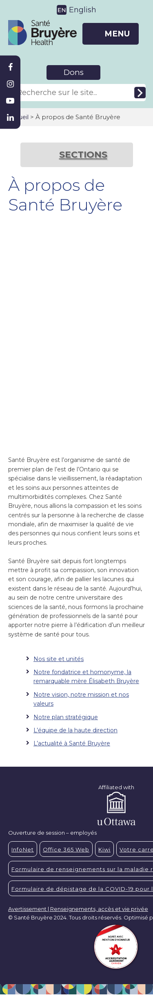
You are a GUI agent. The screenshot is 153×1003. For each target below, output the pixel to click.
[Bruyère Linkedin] (10, 117)
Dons (74, 72)
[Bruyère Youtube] (10, 100)
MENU (117, 33)
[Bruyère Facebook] (10, 67)
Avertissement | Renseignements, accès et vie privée (78, 909)
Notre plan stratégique (65, 717)
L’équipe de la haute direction (75, 730)
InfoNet (22, 849)
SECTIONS (83, 154)
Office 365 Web (66, 849)
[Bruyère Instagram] (10, 84)
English (82, 9)
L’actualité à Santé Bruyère (71, 743)
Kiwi (104, 849)
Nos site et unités (58, 659)
